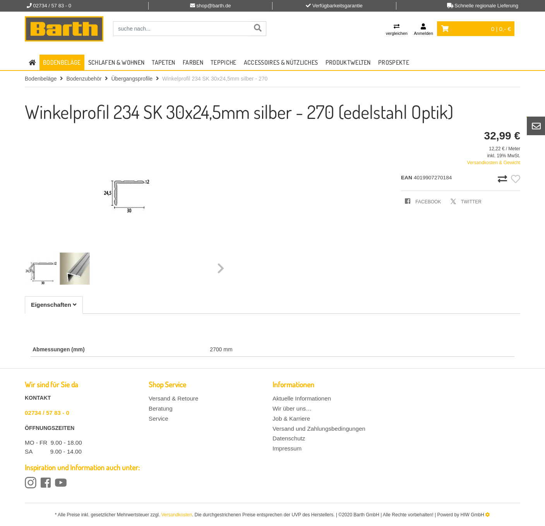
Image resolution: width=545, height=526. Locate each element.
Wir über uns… (292, 408)
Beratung (161, 408)
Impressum (287, 448)
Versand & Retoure (173, 398)
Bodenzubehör (83, 79)
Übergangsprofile (132, 79)
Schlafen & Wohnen (116, 62)
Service (158, 418)
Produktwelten (348, 62)
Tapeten (163, 62)
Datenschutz (288, 438)
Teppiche (224, 62)
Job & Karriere (291, 418)
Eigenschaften (54, 304)
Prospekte (393, 62)
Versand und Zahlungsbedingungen (318, 428)
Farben (193, 62)
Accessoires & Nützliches (281, 62)
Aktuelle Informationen (301, 398)
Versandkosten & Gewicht (493, 162)
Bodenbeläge (62, 62)
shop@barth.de (213, 6)
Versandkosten (176, 514)
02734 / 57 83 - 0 (47, 412)
